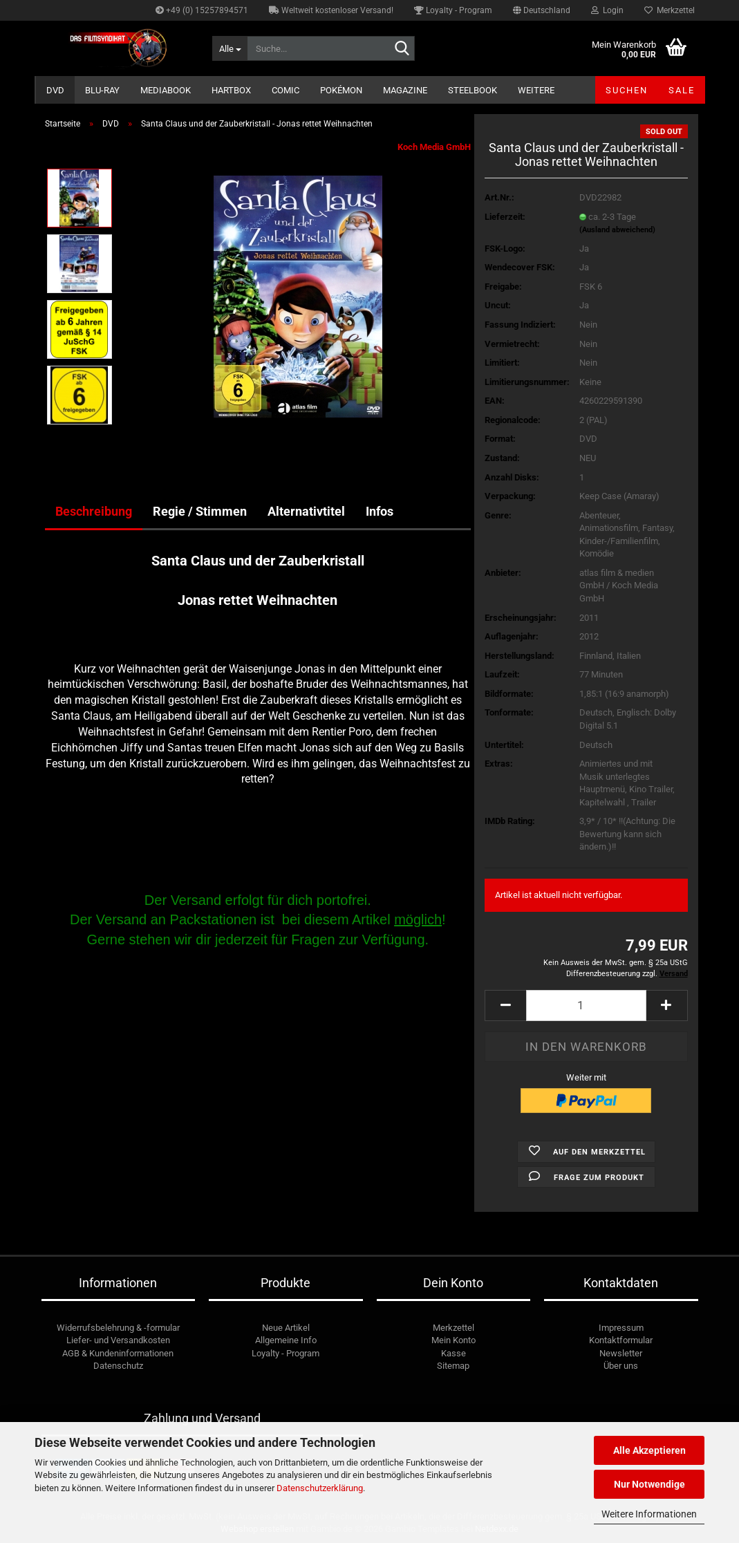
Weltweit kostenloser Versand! (331, 10)
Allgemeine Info (286, 1340)
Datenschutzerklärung (320, 1488)
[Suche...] (229, 48)
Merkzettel (669, 10)
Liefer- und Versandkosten (118, 1340)
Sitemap (453, 1365)
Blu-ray (102, 90)
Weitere (536, 90)
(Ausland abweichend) (617, 229)
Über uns (621, 1365)
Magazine (405, 90)
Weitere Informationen (649, 1513)
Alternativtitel (306, 511)
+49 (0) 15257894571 (202, 10)
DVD (55, 90)
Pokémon (341, 90)
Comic (285, 90)
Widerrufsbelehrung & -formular (118, 1327)
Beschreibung (93, 511)
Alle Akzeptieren (649, 1450)
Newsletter (620, 1353)
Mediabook (165, 90)
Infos (379, 511)
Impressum (621, 1327)
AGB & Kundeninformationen (118, 1353)
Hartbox (231, 90)
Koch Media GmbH (434, 147)
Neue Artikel (286, 1327)
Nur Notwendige (649, 1484)
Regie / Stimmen (200, 511)
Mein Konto (453, 1340)
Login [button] (607, 10)
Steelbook (472, 90)
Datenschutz (118, 1365)
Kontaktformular (621, 1340)
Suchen (627, 90)
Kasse (453, 1353)
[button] (542, 10)
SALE (681, 90)
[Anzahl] (586, 1005)
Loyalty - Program (453, 10)
